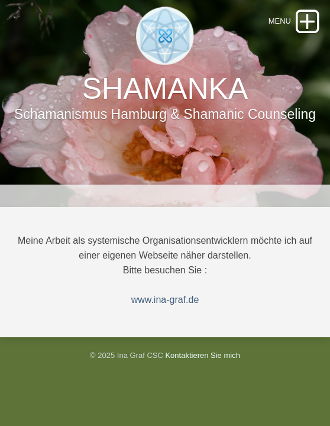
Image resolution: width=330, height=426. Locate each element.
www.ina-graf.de (165, 300)
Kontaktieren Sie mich (202, 355)
